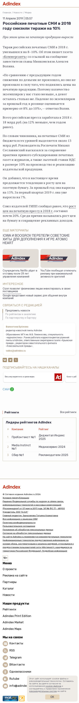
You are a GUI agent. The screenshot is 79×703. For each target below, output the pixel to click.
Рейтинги (9, 609)
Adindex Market (13, 622)
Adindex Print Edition (17, 616)
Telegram (15, 657)
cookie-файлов (53, 686)
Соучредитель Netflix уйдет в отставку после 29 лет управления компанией (20, 274)
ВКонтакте (17, 664)
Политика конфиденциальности (19, 522)
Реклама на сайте (15, 575)
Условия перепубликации (16, 498)
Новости (17, 12)
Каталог (8, 588)
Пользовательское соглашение (19, 526)
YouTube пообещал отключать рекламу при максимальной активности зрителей (58, 274)
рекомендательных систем (43, 691)
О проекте (10, 569)
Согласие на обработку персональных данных (27, 533)
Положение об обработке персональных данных (28, 529)
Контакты (16, 643)
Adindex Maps (12, 629)
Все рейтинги (68, 412)
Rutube (14, 679)
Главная (7, 12)
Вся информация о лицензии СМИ (20, 519)
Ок (52, 697)
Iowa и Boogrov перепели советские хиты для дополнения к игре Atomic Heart (36, 239)
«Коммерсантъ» (15, 56)
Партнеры (10, 582)
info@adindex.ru (20, 686)
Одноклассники (20, 671)
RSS (12, 650)
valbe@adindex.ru (16, 351)
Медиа (28, 12)
